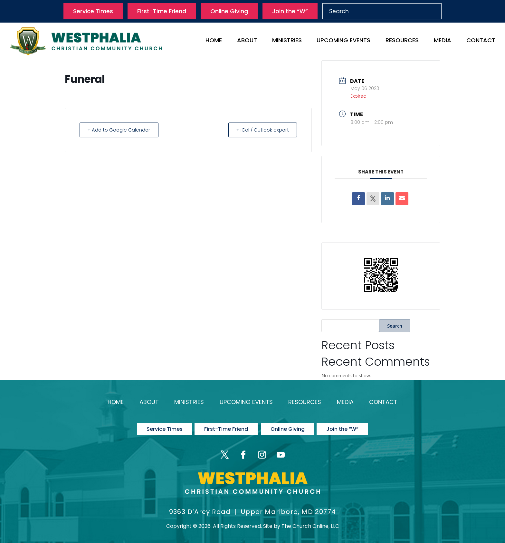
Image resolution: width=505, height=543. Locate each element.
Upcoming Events (343, 41)
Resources (402, 41)
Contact (480, 41)
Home (213, 41)
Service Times (93, 11)
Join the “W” (290, 11)
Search (394, 326)
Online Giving (229, 11)
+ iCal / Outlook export (261, 129)
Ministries (287, 41)
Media (442, 41)
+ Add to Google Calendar (120, 129)
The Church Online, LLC (310, 522)
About (247, 41)
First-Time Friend (161, 11)
